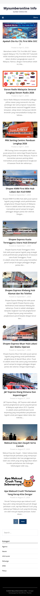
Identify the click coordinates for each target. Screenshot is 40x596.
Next (23, 521)
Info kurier (6, 556)
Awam (4, 551)
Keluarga (5, 561)
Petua (4, 571)
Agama (4, 546)
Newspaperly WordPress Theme (20, 593)
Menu (35, 17)
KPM (4, 566)
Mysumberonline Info (20, 8)
